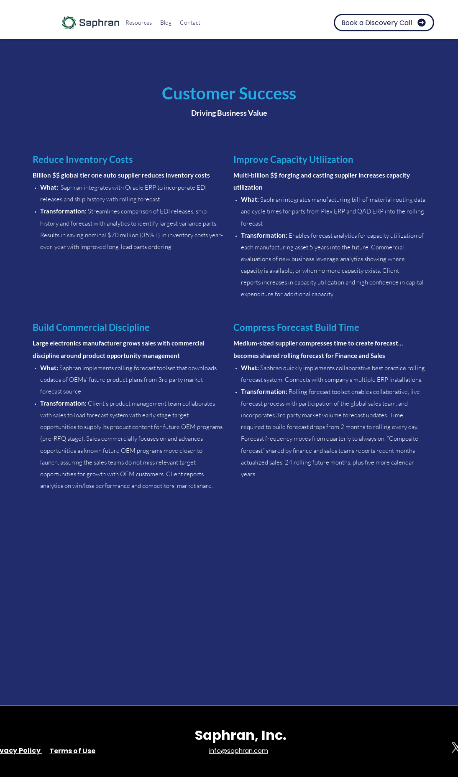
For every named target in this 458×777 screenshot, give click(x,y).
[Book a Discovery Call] (384, 22)
